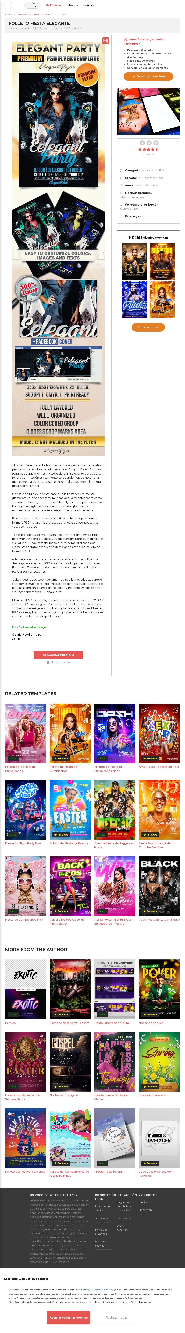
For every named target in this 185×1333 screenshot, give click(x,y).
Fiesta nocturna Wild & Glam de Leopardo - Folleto (114, 921)
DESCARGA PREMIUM (58, 654)
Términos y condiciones (102, 1219)
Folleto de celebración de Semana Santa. (22, 1096)
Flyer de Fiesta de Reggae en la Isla (114, 845)
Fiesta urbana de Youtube (112, 1022)
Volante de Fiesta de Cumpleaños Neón (108, 768)
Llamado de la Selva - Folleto (70, 1022)
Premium (137, 5)
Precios (143, 1201)
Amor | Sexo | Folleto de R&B (159, 766)
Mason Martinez (147, 185)
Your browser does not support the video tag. (148, 111)
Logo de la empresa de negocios (155, 1173)
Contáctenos (124, 1217)
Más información (132, 197)
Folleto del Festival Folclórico (25, 1171)
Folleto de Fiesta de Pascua (69, 843)
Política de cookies (101, 1243)
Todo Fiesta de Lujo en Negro (159, 919)
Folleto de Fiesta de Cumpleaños (63, 768)
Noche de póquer (151, 1022)
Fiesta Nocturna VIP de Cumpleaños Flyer (155, 845)
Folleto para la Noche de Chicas (111, 1096)
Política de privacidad (101, 1231)
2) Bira (16, 638)
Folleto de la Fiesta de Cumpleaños (20, 768)
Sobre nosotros (122, 1227)
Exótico (10, 1022)
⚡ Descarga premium (148, 76)
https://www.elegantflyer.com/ (98, 1289)
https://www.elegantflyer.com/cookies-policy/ (31, 1302)
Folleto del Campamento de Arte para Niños (69, 1173)
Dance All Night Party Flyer (23, 843)
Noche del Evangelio (64, 1094)
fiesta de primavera (152, 1094)
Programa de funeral (108, 1171)
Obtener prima (148, 327)
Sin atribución (58, 662)
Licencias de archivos (102, 1208)
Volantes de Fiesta (155, 170)
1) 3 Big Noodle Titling (27, 634)
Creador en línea (145, 1211)
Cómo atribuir (130, 208)
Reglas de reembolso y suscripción (124, 1206)
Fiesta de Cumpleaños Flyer (24, 919)
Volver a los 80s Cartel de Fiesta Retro (67, 921)
